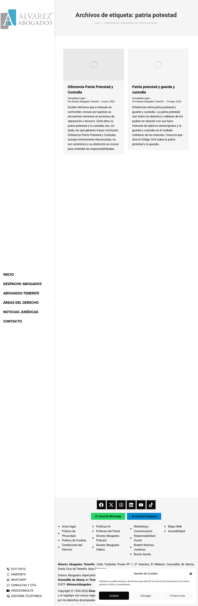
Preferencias (177, 595)
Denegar (146, 595)
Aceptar (114, 595)
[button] (191, 574)
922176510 (16, 569)
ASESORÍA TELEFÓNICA (24, 596)
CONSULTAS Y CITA (21, 585)
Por (83, 101)
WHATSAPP (16, 580)
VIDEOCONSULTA (19, 590)
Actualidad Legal (76, 98)
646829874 (16, 574)
